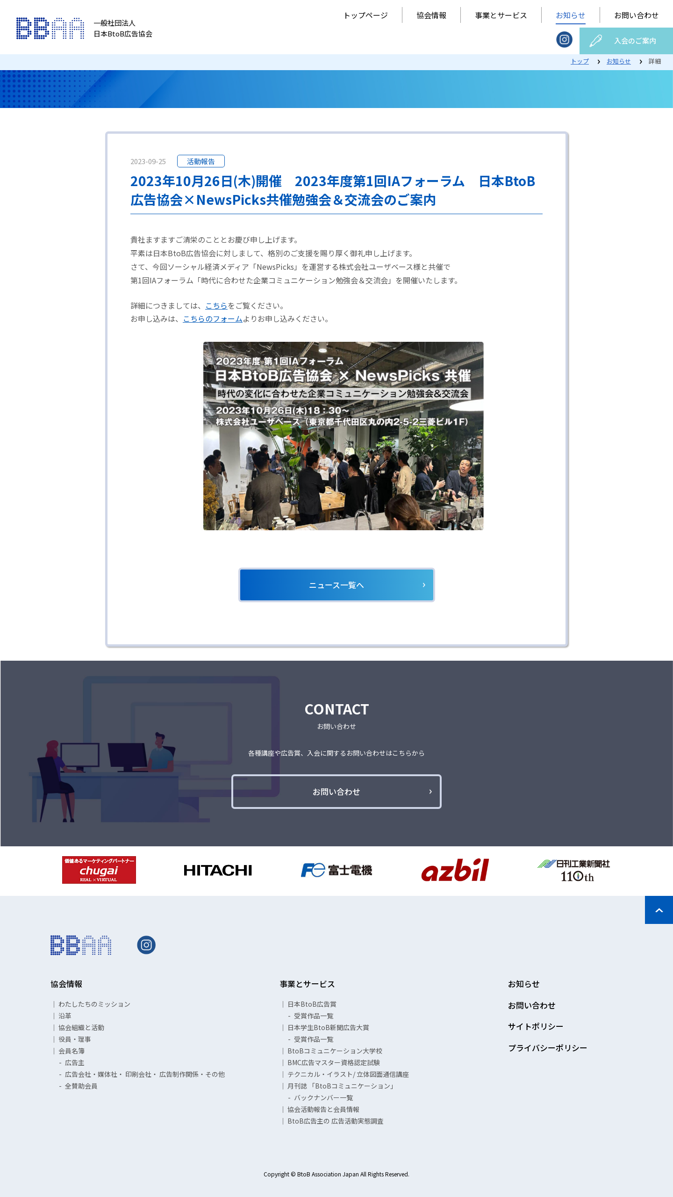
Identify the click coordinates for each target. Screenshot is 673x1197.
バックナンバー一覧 (323, 1097)
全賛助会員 (81, 1085)
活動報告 (201, 161)
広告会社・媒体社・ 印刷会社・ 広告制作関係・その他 (145, 1074)
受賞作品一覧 (313, 1015)
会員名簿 (71, 1050)
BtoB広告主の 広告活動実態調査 (335, 1120)
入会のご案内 (635, 40)
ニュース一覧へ (336, 585)
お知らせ (571, 15)
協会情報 (431, 15)
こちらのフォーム (213, 318)
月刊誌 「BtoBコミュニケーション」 (342, 1085)
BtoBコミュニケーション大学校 (334, 1050)
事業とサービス (501, 15)
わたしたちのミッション (94, 1004)
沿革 (65, 1015)
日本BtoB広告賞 (311, 1004)
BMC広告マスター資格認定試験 (333, 1062)
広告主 (75, 1062)
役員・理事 (74, 1039)
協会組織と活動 (81, 1027)
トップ (580, 61)
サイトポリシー (536, 1026)
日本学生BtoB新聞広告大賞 (328, 1027)
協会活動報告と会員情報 (323, 1109)
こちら (216, 305)
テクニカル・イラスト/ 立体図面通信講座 (348, 1074)
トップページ (365, 15)
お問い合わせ (636, 15)
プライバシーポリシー (547, 1047)
